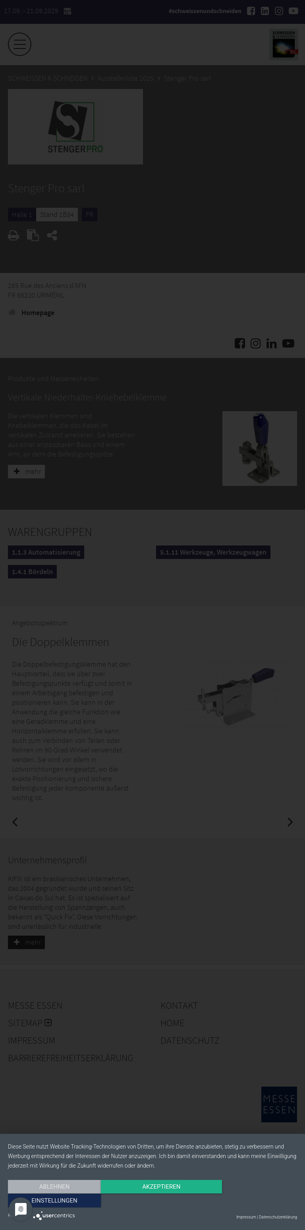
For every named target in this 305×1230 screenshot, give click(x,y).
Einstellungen (253, 1201)
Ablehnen (51, 1201)
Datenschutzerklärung (278, 1217)
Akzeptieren (152, 1201)
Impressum (246, 1217)
